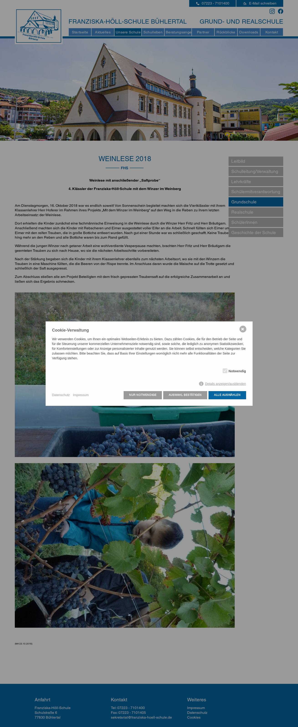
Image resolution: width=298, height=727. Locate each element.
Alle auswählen (227, 395)
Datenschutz (61, 395)
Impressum (81, 395)
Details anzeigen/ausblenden (225, 384)
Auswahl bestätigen (185, 395)
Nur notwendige (142, 395)
